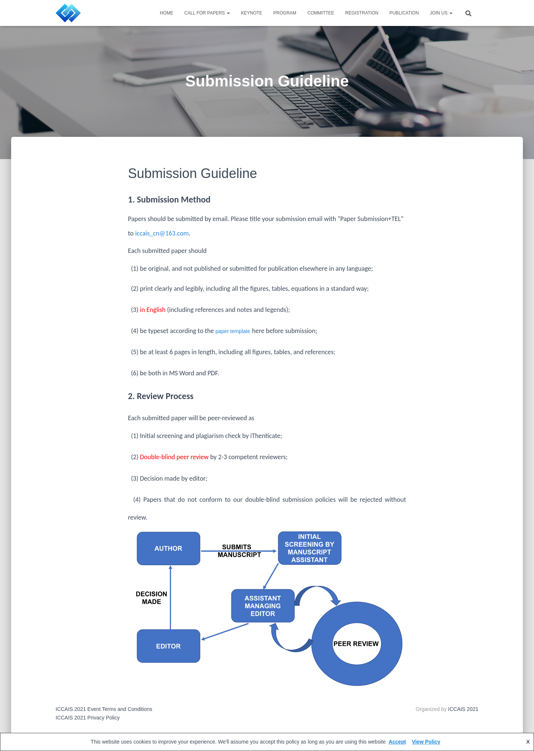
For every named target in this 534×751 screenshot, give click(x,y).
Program (284, 13)
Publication (404, 13)
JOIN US (441, 13)
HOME (166, 13)
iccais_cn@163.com (161, 233)
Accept (397, 742)
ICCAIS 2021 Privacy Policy (88, 718)
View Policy (426, 742)
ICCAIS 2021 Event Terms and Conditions (104, 709)
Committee (320, 13)
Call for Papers (207, 13)
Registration (361, 13)
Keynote (251, 13)
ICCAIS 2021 (463, 709)
